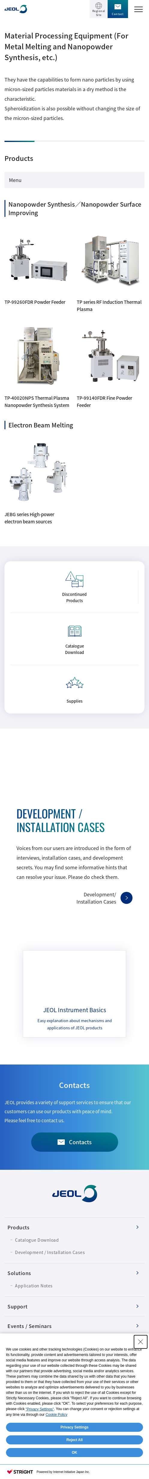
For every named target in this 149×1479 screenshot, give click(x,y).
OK (74, 1452)
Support (17, 1306)
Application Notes (34, 1286)
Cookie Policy (56, 1415)
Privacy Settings (74, 1427)
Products (18, 1227)
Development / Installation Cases (50, 1252)
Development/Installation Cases (96, 898)
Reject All (74, 1440)
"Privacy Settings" (39, 1409)
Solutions (19, 1273)
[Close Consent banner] (140, 1341)
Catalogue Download (37, 1240)
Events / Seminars (29, 1326)
